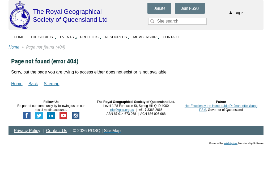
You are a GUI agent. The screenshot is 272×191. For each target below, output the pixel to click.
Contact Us (56, 130)
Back (33, 83)
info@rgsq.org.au (121, 110)
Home (13, 47)
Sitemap (52, 83)
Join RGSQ (190, 8)
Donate (159, 8)
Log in (239, 13)
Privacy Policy (27, 130)
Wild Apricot (230, 143)
